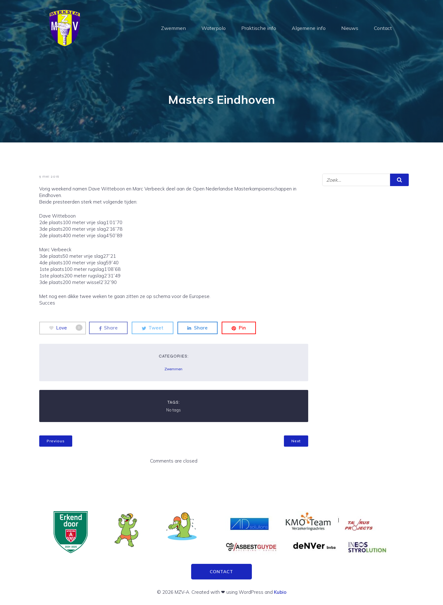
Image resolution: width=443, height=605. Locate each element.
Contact (383, 28)
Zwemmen (173, 28)
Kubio (280, 592)
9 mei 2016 (49, 176)
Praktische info (258, 28)
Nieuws (349, 28)
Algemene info (309, 28)
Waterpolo (213, 28)
